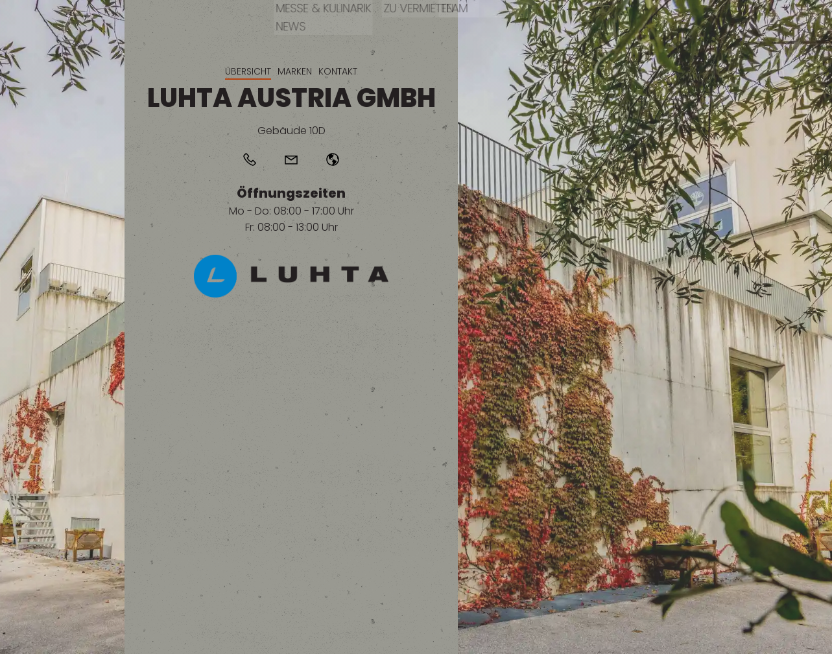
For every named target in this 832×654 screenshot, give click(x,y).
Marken (295, 71)
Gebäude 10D (291, 130)
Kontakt (337, 71)
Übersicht (248, 71)
